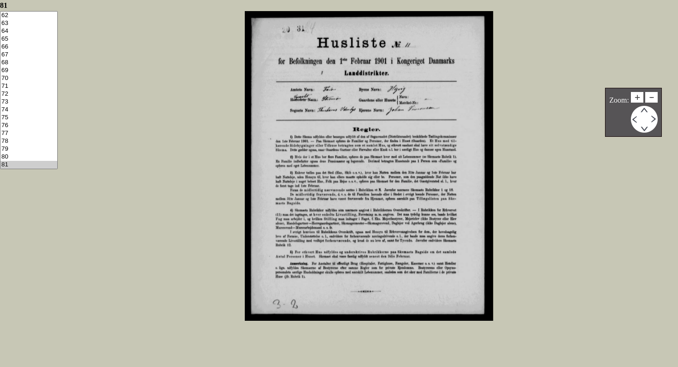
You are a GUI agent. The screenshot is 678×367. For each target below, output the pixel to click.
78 (28, 141)
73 (28, 102)
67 (28, 55)
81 (28, 165)
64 (28, 31)
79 (28, 149)
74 (28, 110)
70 (28, 78)
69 (28, 70)
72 (28, 94)
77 (28, 133)
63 (28, 23)
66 (28, 47)
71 (28, 86)
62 (28, 15)
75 (28, 118)
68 (28, 63)
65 (28, 39)
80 (28, 157)
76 (28, 125)
